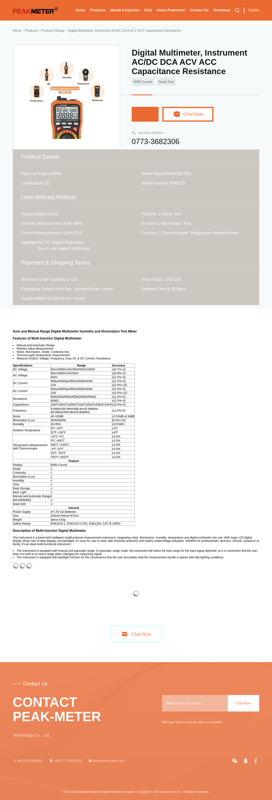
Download (221, 10)
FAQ (148, 10)
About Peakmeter (171, 10)
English (254, 10)
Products (97, 10)
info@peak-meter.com (106, 761)
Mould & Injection (124, 10)
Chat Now (145, 114)
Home (80, 10)
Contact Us (199, 10)
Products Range (53, 30)
